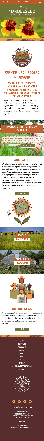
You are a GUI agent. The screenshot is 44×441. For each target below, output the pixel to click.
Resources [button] (22, 193)
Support (22, 357)
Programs (22, 347)
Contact (22, 363)
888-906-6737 (22, 411)
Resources (22, 344)
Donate (22, 369)
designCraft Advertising (27, 427)
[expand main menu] (40, 1)
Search (6, 2)
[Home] (22, 10)
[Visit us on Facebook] (13, 402)
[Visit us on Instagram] (19, 402)
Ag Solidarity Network (22, 366)
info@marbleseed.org (22, 413)
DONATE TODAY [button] (28, 146)
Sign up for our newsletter (22, 407)
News (22, 354)
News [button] (22, 329)
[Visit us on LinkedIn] (24, 402)
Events (22, 350)
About (22, 341)
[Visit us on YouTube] (30, 402)
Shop (22, 360)
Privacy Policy (22, 421)
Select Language (24, 1)
